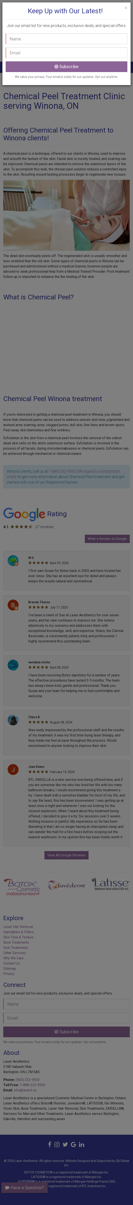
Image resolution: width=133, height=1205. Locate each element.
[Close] (125, 7)
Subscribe (66, 66)
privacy (39, 77)
